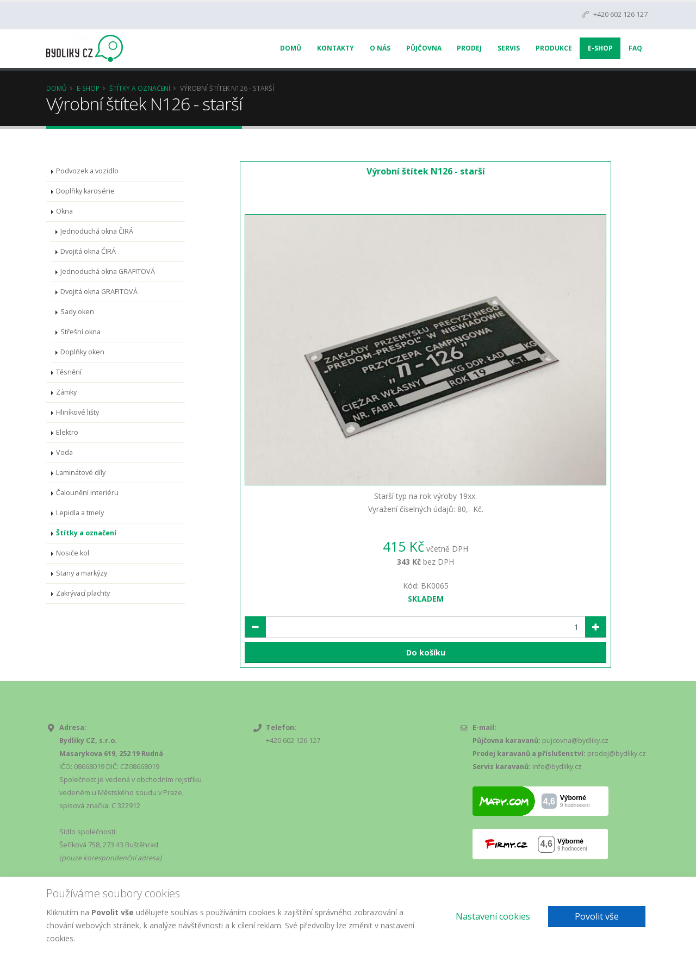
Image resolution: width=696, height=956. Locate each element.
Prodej (469, 48)
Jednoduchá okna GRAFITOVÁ (107, 271)
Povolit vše (597, 916)
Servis (509, 48)
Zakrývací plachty (83, 593)
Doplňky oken (82, 352)
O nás (380, 48)
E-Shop (600, 48)
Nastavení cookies (493, 916)
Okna (64, 211)
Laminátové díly (80, 472)
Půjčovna (424, 48)
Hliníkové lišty (77, 412)
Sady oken (77, 311)
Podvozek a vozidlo (87, 171)
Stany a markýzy (81, 573)
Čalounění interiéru (87, 492)
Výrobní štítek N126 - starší (425, 171)
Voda (64, 452)
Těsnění (69, 372)
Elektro (67, 432)
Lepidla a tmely (80, 512)
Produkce (554, 48)
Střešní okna (80, 331)
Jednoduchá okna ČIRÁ (96, 231)
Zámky (66, 392)
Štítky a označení (139, 88)
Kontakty (335, 48)
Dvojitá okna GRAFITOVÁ (99, 291)
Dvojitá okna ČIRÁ (88, 251)
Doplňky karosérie (85, 191)
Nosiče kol (72, 553)
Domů (290, 48)
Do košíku (425, 652)
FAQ (635, 48)
